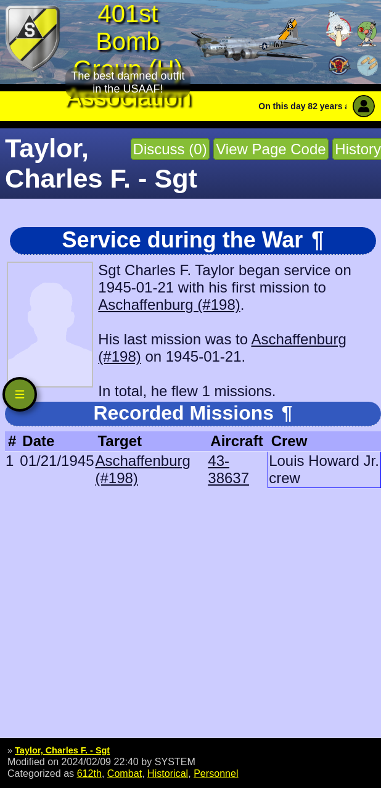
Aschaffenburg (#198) (169, 304)
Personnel (216, 773)
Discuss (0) (170, 149)
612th (89, 773)
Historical (167, 773)
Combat (124, 773)
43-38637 (228, 469)
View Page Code (271, 149)
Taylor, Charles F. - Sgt (62, 750)
